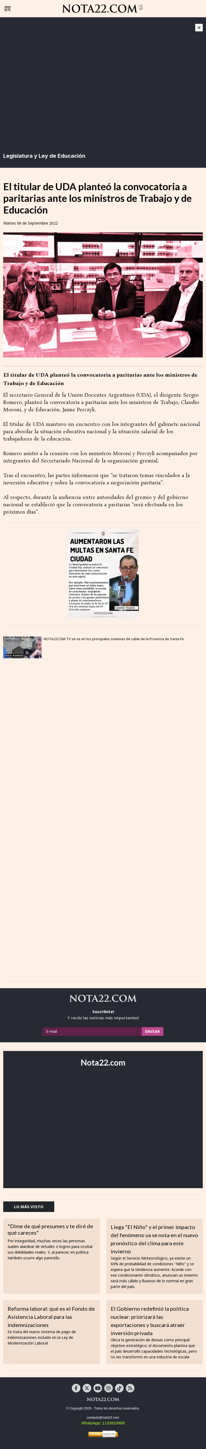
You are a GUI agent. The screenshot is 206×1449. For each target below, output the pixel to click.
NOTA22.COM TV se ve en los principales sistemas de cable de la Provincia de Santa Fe (114, 638)
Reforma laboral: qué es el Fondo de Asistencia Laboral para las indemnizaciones (51, 1316)
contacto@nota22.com (103, 1418)
